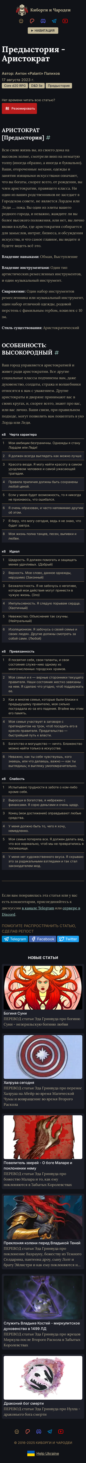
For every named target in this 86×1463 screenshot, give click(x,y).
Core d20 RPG (15, 85)
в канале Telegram (38, 908)
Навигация (45, 30)
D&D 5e (36, 85)
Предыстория (59, 85)
